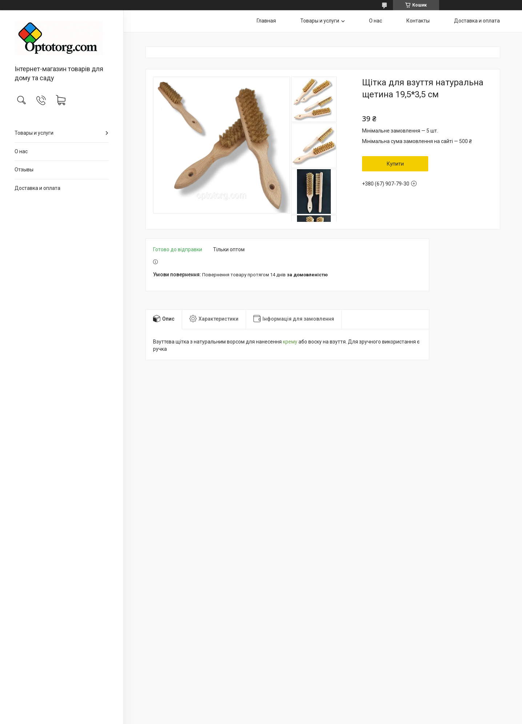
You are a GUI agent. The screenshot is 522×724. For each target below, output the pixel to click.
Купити (395, 164)
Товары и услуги (34, 133)
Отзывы (24, 169)
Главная (266, 21)
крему (290, 342)
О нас (21, 151)
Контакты (418, 21)
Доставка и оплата (37, 188)
